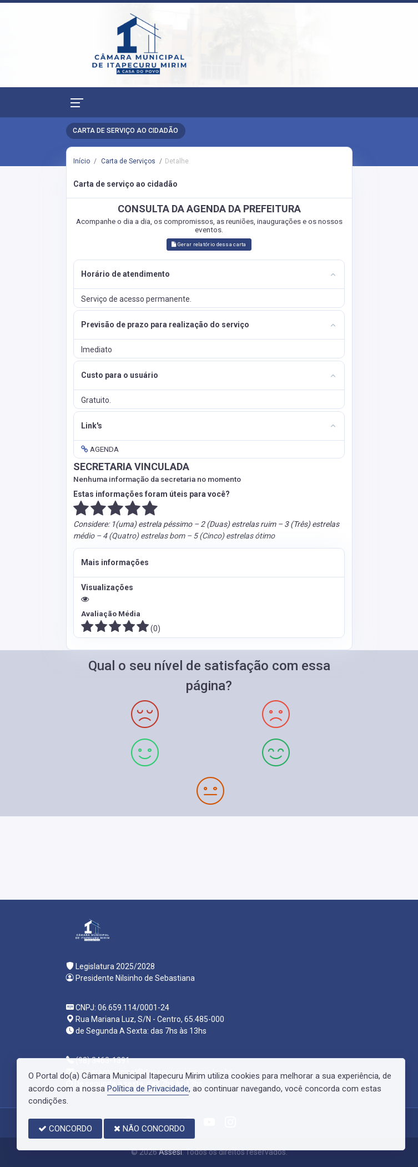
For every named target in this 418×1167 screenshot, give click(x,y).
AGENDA (100, 449)
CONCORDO (65, 1129)
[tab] (209, 274)
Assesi (170, 1152)
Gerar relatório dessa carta (209, 244)
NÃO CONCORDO (149, 1129)
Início (81, 161)
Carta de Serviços (127, 161)
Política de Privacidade (148, 1089)
